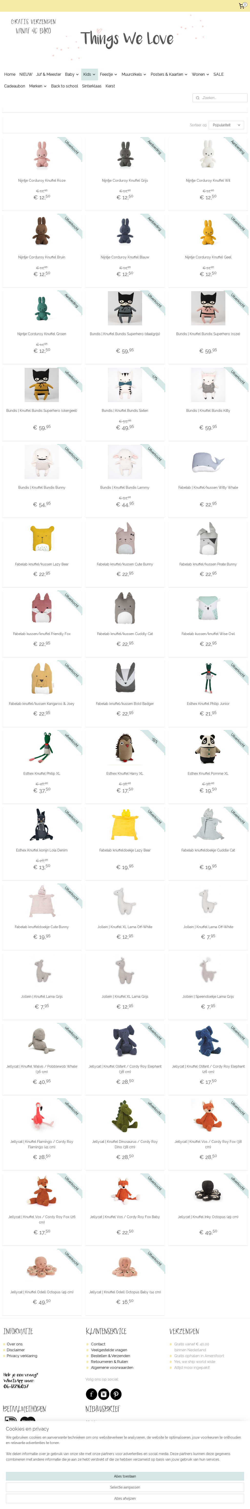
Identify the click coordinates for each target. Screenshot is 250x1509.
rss (142, 1500)
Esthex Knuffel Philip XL (41, 773)
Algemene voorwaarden (112, 1367)
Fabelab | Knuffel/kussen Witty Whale (208, 487)
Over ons (14, 1344)
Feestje (109, 74)
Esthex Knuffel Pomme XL (208, 773)
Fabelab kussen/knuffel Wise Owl (208, 634)
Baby (72, 74)
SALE (219, 74)
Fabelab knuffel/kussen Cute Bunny (125, 564)
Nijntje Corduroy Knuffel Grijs (125, 180)
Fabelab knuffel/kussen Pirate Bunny (208, 564)
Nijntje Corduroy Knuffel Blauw (125, 257)
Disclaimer (16, 1350)
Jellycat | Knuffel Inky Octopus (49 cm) (208, 1217)
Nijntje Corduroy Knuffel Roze (41, 180)
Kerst (110, 86)
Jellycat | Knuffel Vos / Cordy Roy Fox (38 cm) (208, 1144)
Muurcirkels (134, 74)
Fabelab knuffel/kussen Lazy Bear (42, 564)
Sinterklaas (92, 86)
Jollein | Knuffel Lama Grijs (42, 997)
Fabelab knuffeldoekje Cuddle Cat (208, 850)
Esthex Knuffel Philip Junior (208, 704)
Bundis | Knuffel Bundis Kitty (208, 411)
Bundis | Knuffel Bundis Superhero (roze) (208, 334)
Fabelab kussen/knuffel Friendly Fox (42, 634)
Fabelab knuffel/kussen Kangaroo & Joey (41, 704)
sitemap (133, 1500)
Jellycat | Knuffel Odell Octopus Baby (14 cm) (125, 1292)
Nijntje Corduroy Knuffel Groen (41, 334)
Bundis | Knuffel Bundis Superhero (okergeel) (41, 411)
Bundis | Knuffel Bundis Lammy (124, 487)
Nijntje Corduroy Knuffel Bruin (41, 257)
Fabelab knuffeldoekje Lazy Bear (125, 850)
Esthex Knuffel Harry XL (124, 773)
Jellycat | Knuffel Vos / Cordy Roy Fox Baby (125, 1217)
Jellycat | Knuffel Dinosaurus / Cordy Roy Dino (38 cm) (125, 1144)
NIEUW (25, 74)
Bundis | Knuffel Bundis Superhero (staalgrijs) (125, 334)
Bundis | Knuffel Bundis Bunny (41, 487)
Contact (98, 1344)
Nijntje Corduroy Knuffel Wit (208, 180)
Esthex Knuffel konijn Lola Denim (42, 850)
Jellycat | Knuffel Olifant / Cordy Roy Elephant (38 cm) (125, 1069)
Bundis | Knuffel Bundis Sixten (125, 411)
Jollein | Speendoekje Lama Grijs (208, 997)
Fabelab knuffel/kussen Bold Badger (125, 704)
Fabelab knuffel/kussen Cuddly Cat (125, 634)
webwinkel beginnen (159, 1500)
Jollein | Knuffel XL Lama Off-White (124, 927)
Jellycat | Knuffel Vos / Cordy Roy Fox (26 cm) (41, 1219)
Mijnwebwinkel (200, 1500)
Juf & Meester (48, 74)
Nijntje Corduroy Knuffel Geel (208, 257)
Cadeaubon (14, 86)
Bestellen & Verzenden (110, 1356)
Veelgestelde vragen (109, 1350)
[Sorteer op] (226, 125)
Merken (38, 86)
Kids (89, 74)
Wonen (201, 74)
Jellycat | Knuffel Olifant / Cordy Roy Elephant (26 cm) (208, 1069)
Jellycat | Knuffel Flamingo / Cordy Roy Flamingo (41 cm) (41, 1144)
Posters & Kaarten (169, 74)
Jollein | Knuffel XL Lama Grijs (125, 997)
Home (9, 74)
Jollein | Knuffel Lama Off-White (208, 927)
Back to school (64, 86)
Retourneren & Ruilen (109, 1362)
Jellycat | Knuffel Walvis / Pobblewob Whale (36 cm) (41, 1069)
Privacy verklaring (22, 1356)
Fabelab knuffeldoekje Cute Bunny (42, 927)
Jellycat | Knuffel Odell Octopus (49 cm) (41, 1292)
